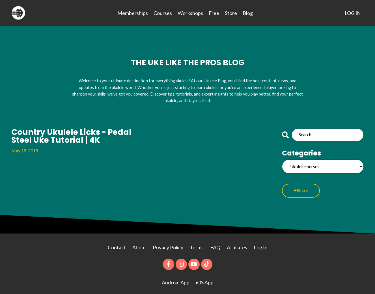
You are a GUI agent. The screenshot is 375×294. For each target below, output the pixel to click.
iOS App (205, 280)
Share (301, 188)
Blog (247, 13)
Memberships (132, 13)
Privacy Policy (168, 245)
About (139, 245)
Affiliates (237, 245)
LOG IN (352, 13)
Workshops (190, 13)
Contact (117, 245)
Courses (162, 13)
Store (231, 13)
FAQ (215, 245)
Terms (197, 245)
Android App (175, 280)
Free (213, 13)
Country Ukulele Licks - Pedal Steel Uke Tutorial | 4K (67, 132)
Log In (261, 245)
